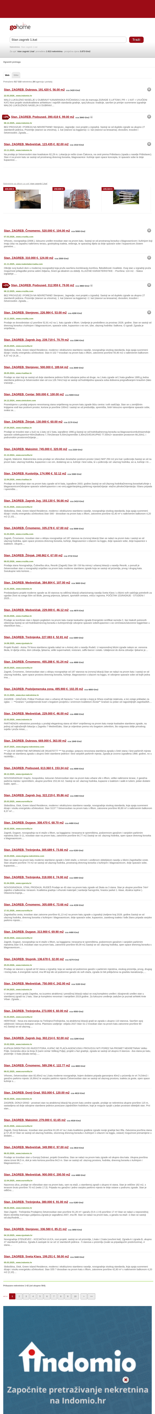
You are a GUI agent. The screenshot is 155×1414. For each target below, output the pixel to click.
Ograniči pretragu (12, 62)
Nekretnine (15, 47)
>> (91, 1296)
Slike (16, 75)
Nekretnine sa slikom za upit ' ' (25, 183)
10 (75, 1296)
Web (7, 75)
